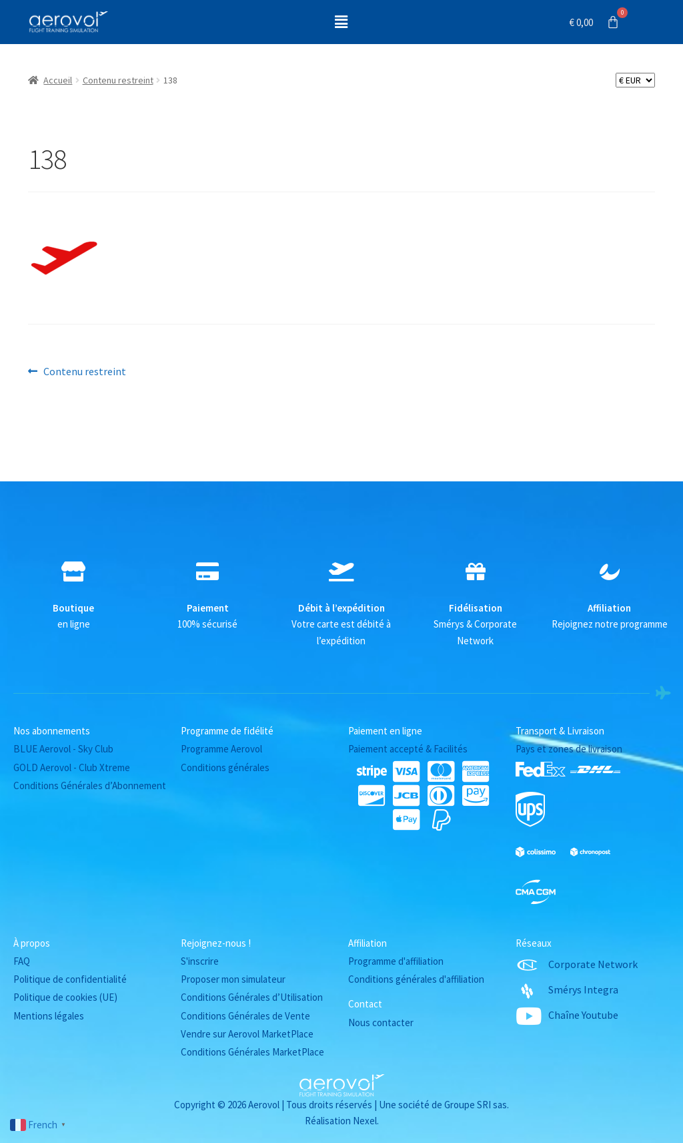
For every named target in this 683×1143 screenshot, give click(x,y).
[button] (341, 21)
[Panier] (594, 22)
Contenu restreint (118, 80)
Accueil (57, 80)
